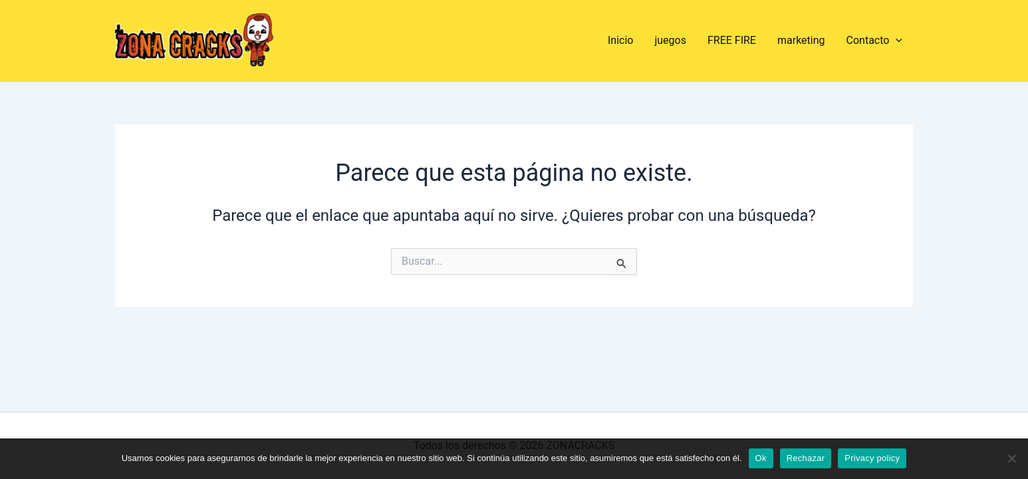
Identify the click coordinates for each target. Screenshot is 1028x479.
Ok (761, 458)
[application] (895, 40)
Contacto (874, 40)
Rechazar (806, 458)
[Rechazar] (1011, 458)
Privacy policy (872, 458)
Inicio (620, 40)
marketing (801, 40)
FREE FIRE (731, 40)
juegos (670, 40)
